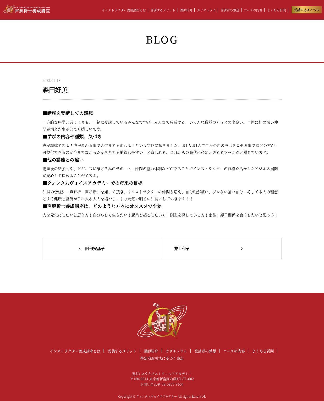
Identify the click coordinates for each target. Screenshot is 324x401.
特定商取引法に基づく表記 (162, 358)
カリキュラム (206, 10)
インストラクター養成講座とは (124, 10)
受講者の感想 (229, 10)
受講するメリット (162, 10)
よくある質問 (276, 10)
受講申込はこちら (306, 9)
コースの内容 (253, 10)
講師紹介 (186, 10)
